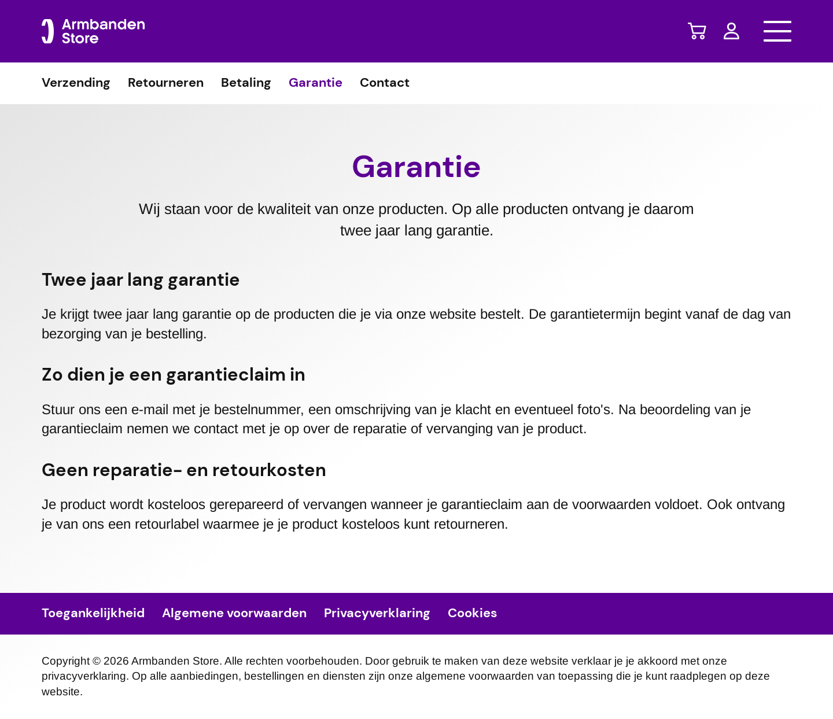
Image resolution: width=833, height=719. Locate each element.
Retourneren (166, 83)
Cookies (472, 613)
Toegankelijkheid (93, 613)
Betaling (246, 83)
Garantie (315, 83)
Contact (385, 83)
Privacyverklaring (377, 613)
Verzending (76, 83)
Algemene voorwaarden (234, 613)
